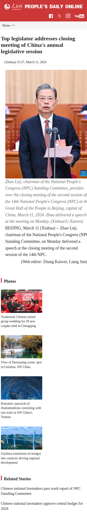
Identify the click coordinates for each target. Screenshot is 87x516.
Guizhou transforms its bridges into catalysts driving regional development (21, 458)
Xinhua (10, 62)
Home (6, 25)
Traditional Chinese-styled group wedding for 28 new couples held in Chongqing (18, 321)
